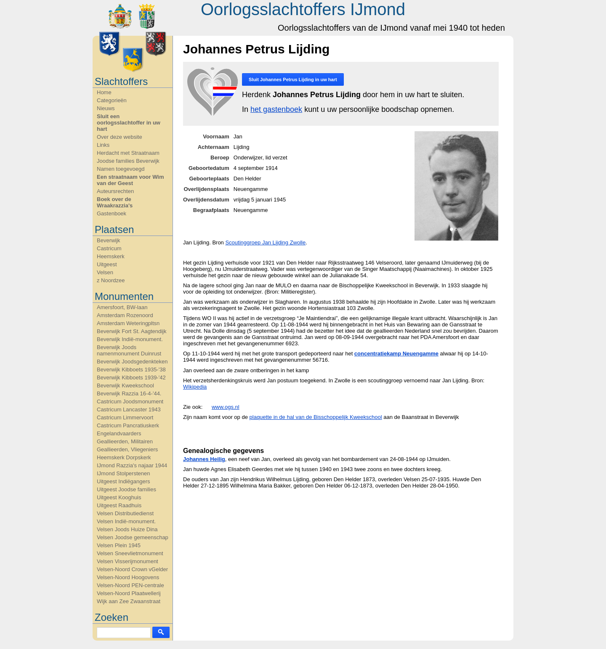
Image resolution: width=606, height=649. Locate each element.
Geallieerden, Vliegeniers (127, 449)
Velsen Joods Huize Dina (127, 529)
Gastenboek (111, 213)
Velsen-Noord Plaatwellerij (129, 593)
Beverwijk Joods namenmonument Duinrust (129, 350)
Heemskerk (111, 256)
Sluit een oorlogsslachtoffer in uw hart (128, 122)
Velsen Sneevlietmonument (130, 553)
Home (104, 92)
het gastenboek (276, 109)
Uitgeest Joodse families (126, 489)
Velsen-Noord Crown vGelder (132, 569)
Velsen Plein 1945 (119, 545)
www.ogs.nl (225, 407)
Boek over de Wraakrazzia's (115, 202)
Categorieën (112, 100)
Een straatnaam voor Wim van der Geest (130, 180)
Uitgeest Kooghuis (119, 497)
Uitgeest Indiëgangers (123, 481)
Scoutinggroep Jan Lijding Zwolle (265, 242)
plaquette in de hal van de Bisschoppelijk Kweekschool (316, 417)
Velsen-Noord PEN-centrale (130, 585)
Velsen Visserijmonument (127, 561)
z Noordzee (111, 280)
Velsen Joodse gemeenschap (132, 537)
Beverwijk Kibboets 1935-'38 (131, 369)
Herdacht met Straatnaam (128, 153)
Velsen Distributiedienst (125, 513)
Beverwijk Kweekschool (125, 385)
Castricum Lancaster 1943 (129, 409)
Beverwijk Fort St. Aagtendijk (131, 331)
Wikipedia (195, 387)
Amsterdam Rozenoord (125, 315)
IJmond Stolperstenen (123, 473)
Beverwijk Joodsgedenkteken (132, 361)
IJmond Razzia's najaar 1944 (132, 465)
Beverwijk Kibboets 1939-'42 (131, 377)
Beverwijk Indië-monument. (130, 339)
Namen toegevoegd (120, 169)
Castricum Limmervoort (125, 417)
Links (103, 145)
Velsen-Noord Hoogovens (128, 577)
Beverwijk (108, 240)
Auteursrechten (115, 191)
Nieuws (106, 108)
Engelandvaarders (119, 433)
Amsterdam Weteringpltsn (128, 323)
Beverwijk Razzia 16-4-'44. (129, 393)
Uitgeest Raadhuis (119, 505)
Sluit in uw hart (293, 79)
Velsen (105, 272)
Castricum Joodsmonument (130, 401)
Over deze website (119, 137)
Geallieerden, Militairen (125, 441)
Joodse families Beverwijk (128, 161)
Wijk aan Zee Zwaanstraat (128, 601)
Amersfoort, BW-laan (122, 307)
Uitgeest (107, 264)
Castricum (109, 248)
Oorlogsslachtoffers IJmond (303, 9)
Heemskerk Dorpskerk (124, 457)
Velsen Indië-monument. (126, 521)
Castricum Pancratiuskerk (128, 425)
